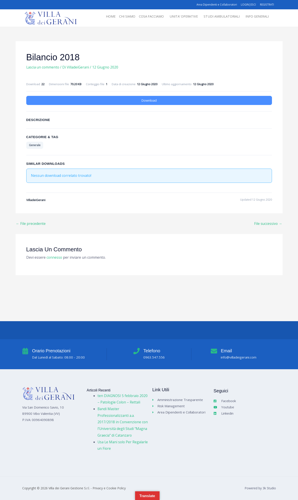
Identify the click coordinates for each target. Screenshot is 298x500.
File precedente (31, 223)
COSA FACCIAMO (146, 16)
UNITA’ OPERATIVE (180, 16)
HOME (104, 16)
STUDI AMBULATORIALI (219, 16)
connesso (55, 257)
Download (149, 100)
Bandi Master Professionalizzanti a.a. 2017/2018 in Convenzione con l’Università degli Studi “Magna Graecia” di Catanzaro (122, 422)
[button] (147, 17)
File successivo (268, 223)
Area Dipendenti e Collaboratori (215, 4)
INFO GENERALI (256, 16)
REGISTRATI (266, 4)
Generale (35, 145)
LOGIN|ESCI (247, 4)
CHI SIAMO (121, 16)
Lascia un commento (43, 67)
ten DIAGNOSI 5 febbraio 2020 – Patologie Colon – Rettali (118, 396)
